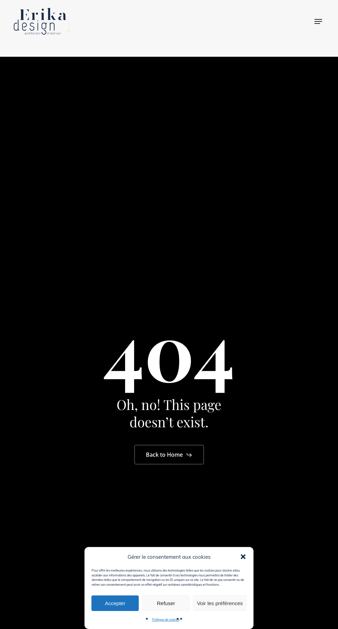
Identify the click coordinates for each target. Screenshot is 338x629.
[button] (243, 556)
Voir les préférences (220, 603)
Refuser (166, 603)
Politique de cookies (165, 619)
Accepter (115, 603)
